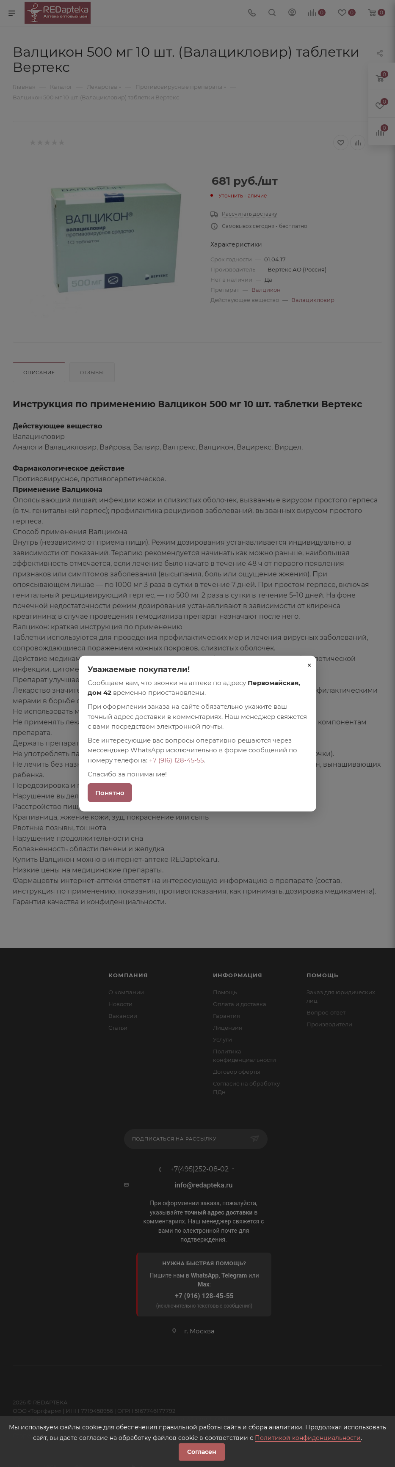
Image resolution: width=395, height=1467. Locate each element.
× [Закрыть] (309, 665)
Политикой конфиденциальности (308, 1438)
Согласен (201, 1452)
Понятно (109, 793)
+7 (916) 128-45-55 (176, 760)
